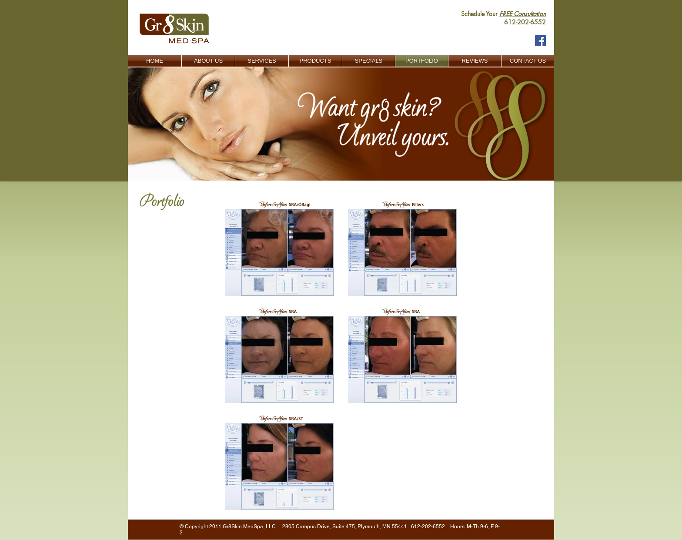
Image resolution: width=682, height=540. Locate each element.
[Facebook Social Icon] (540, 40)
